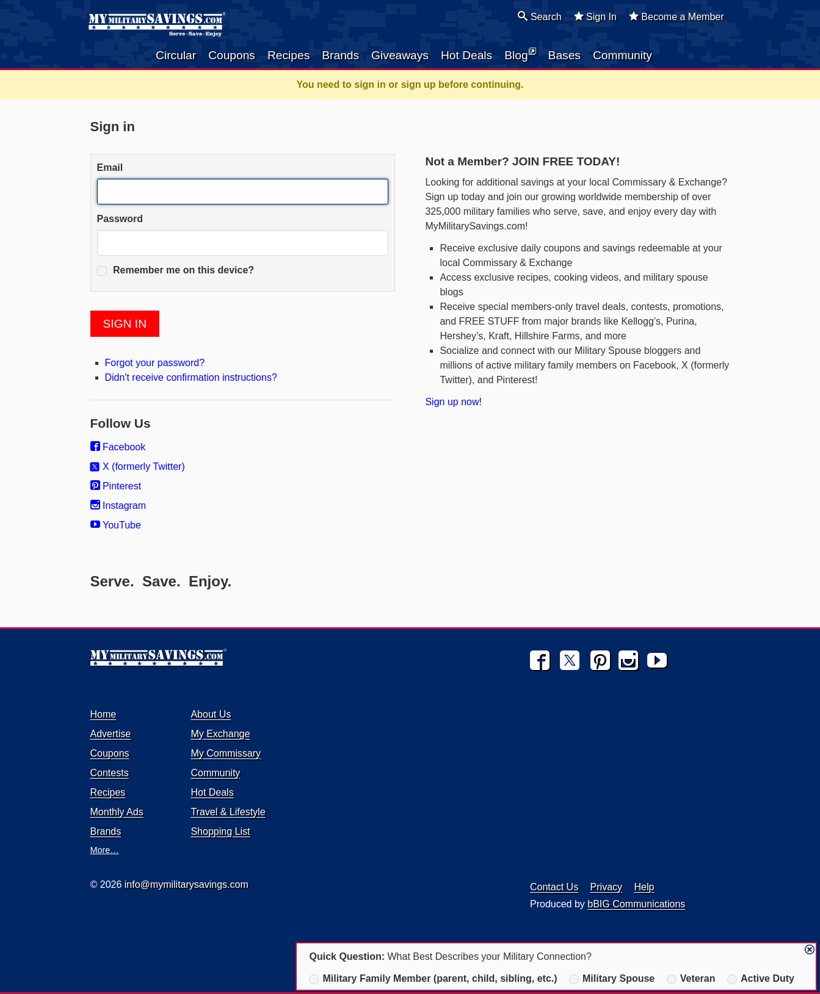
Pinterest (116, 486)
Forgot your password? (155, 363)
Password (120, 219)
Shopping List (220, 831)
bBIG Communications (636, 904)
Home (103, 714)
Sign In (595, 16)
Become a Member (676, 16)
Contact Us (554, 887)
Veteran (691, 978)
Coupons (231, 55)
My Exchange (220, 734)
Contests (109, 773)
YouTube (115, 525)
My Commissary (225, 753)
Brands (340, 55)
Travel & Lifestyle (227, 812)
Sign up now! (453, 402)
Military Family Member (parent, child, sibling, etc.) (433, 978)
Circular (176, 55)
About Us (210, 714)
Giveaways (400, 55)
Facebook (118, 447)
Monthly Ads (116, 812)
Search (539, 16)
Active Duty (760, 978)
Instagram (118, 505)
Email (110, 167)
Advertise (110, 734)
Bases (564, 55)
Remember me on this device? (176, 270)
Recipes (288, 55)
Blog (519, 54)
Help (644, 887)
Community (622, 55)
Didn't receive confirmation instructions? (191, 377)
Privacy (606, 887)
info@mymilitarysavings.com (187, 884)
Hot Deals (466, 55)
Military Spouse (612, 978)
